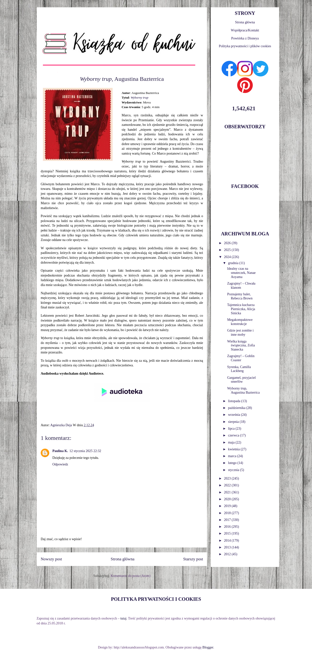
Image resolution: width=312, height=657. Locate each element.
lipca (231, 428)
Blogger (207, 647)
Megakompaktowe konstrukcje (240, 322)
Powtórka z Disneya (245, 38)
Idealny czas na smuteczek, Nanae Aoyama (241, 273)
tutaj (123, 618)
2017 (228, 520)
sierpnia (234, 422)
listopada (234, 401)
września (234, 414)
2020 (228, 499)
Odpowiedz (60, 464)
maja (231, 442)
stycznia (234, 470)
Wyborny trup (139, 97)
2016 (228, 526)
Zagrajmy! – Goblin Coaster (240, 358)
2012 (228, 554)
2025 (228, 250)
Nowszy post (51, 559)
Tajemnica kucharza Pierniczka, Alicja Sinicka (241, 309)
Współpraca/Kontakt (245, 30)
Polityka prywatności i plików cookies (245, 46)
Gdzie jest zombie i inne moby (240, 332)
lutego (232, 463)
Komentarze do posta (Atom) (131, 576)
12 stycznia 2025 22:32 (85, 451)
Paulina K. (60, 451)
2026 (228, 243)
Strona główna (122, 559)
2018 (228, 513)
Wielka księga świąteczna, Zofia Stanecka (241, 346)
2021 (228, 492)
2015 (228, 533)
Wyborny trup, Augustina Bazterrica (243, 390)
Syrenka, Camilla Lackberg (239, 369)
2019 (228, 506)
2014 (228, 540)
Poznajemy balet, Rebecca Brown (240, 296)
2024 (228, 257)
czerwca (234, 435)
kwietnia (234, 449)
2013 (228, 547)
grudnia (233, 263)
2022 (228, 485)
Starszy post (193, 559)
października (237, 408)
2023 (228, 478)
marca (232, 456)
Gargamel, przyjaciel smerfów (241, 380)
